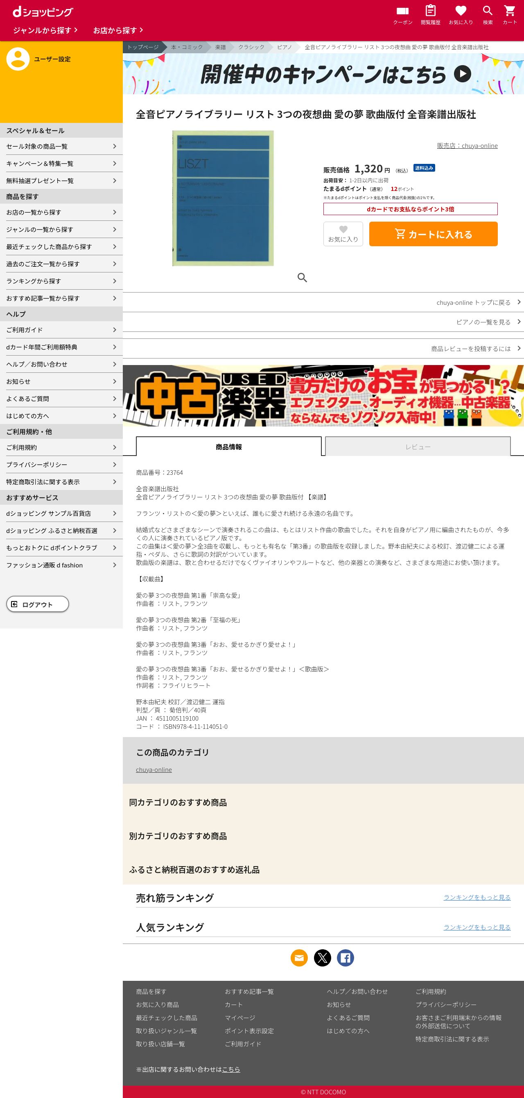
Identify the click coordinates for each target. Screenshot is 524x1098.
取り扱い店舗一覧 (160, 1043)
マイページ (240, 1017)
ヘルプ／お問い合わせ (37, 364)
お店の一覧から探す (33, 212)
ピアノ (285, 47)
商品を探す (151, 991)
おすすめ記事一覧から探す (43, 298)
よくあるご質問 (27, 398)
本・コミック (187, 47)
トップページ (143, 47)
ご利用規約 (21, 447)
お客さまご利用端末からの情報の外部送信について (458, 1021)
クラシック (251, 47)
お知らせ (18, 381)
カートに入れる (433, 234)
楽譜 (220, 47)
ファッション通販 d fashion (44, 564)
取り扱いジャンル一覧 (166, 1030)
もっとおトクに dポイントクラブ (51, 547)
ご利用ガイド (24, 329)
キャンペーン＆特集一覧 (39, 163)
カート (234, 1004)
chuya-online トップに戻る (474, 302)
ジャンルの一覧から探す (39, 229)
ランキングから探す (33, 281)
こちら (231, 1069)
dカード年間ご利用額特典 (41, 347)
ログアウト (38, 604)
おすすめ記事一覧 (249, 991)
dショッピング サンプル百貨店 (48, 513)
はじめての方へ (27, 415)
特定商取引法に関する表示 (43, 481)
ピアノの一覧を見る (483, 322)
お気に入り (343, 239)
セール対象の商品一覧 (37, 146)
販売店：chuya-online (467, 145)
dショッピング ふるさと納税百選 (51, 530)
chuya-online (154, 769)
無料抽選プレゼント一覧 (40, 180)
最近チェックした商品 (166, 1017)
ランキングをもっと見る (477, 897)
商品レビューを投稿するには (471, 348)
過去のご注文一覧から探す (43, 263)
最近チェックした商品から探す (49, 246)
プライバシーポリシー (37, 464)
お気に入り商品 (157, 1004)
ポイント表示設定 (249, 1030)
